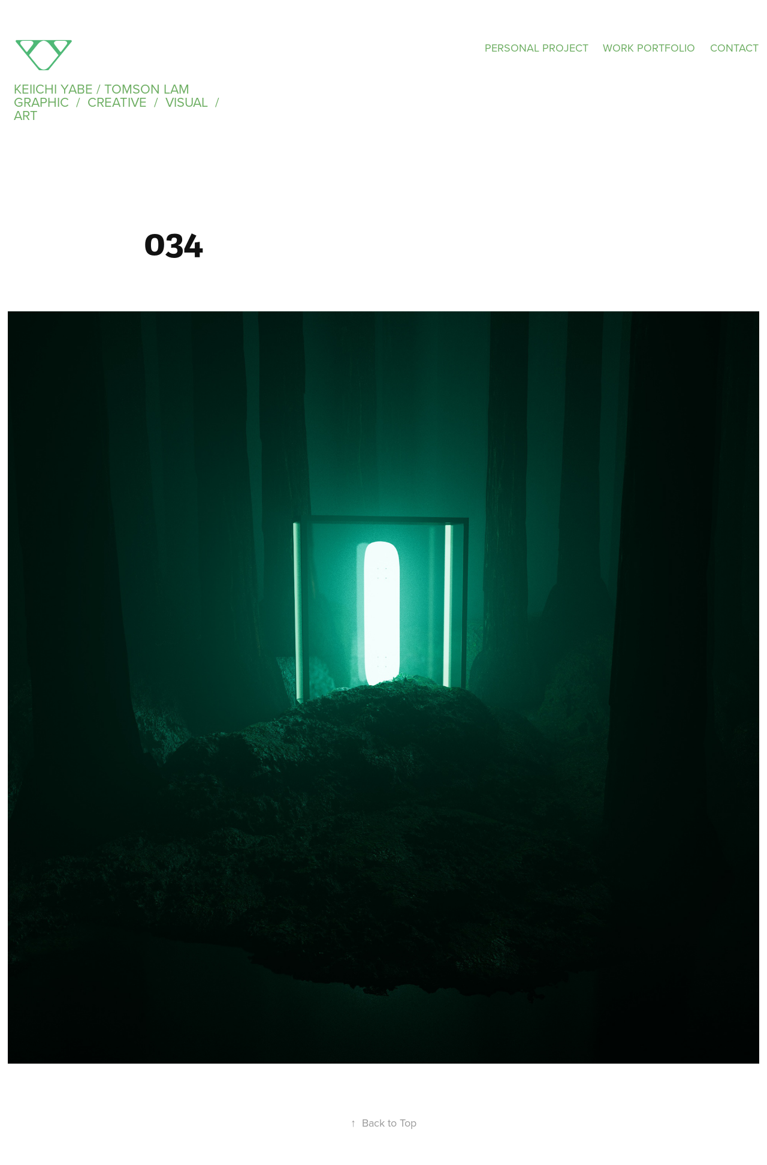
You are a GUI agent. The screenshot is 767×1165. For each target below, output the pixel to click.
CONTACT (734, 47)
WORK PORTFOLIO (649, 47)
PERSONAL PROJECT (536, 47)
